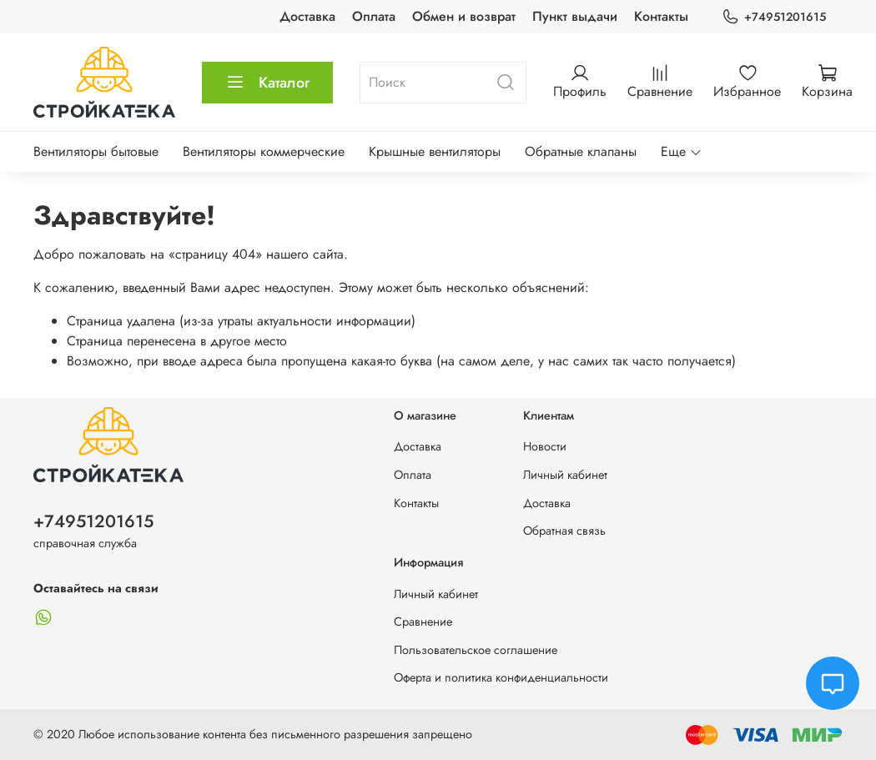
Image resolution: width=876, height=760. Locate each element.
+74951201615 (774, 17)
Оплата (373, 16)
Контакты (661, 16)
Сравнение (423, 621)
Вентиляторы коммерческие (264, 151)
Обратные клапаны (581, 151)
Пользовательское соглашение (475, 650)
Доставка (307, 16)
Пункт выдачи (574, 16)
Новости (544, 446)
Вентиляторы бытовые (96, 151)
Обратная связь (564, 530)
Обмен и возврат (464, 16)
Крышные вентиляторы (435, 151)
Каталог (267, 82)
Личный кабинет (565, 474)
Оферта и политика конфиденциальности (501, 677)
